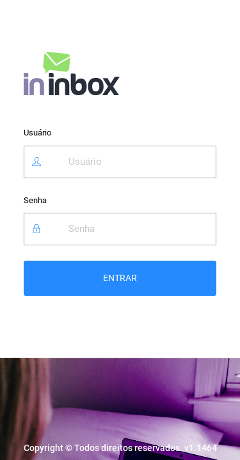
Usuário (37, 132)
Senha (35, 200)
